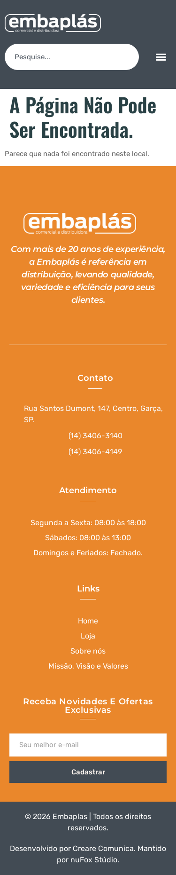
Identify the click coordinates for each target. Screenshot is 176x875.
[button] (161, 56)
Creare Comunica (103, 848)
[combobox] (72, 57)
